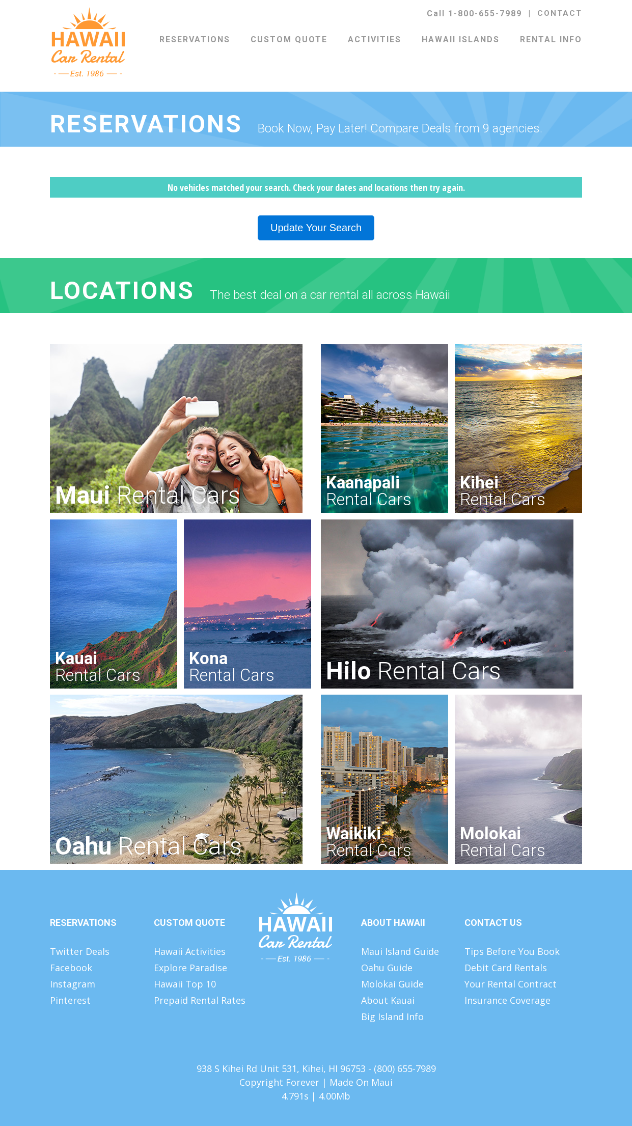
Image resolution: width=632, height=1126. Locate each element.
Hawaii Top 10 (185, 984)
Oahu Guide (387, 968)
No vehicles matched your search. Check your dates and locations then (316, 187)
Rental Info (551, 39)
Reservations (194, 39)
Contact (559, 13)
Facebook (71, 968)
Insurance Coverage (507, 1000)
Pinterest (70, 1000)
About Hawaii (393, 922)
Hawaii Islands (461, 39)
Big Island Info (392, 1016)
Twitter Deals (79, 951)
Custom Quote (289, 39)
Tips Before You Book (512, 951)
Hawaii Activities (190, 951)
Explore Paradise (190, 968)
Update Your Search (316, 227)
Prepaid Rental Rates (199, 1000)
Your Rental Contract (510, 984)
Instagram (72, 984)
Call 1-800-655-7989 (474, 13)
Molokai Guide (392, 984)
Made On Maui (361, 1082)
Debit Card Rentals (505, 968)
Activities (374, 39)
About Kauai (388, 1000)
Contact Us (493, 922)
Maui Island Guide (400, 951)
